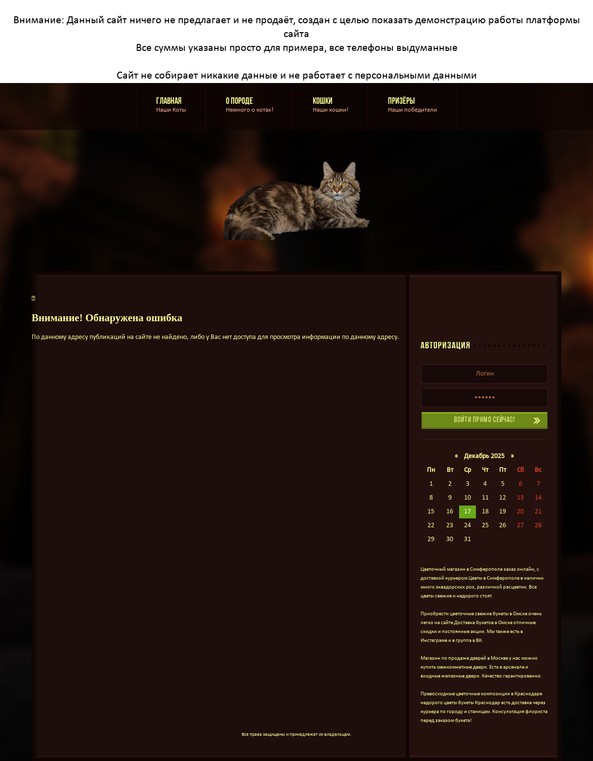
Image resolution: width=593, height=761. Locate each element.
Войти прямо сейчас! (484, 420)
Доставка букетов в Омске (483, 623)
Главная (171, 105)
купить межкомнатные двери (454, 667)
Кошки (330, 105)
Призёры (412, 105)
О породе (249, 105)
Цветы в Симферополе (493, 578)
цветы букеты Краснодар (472, 703)
